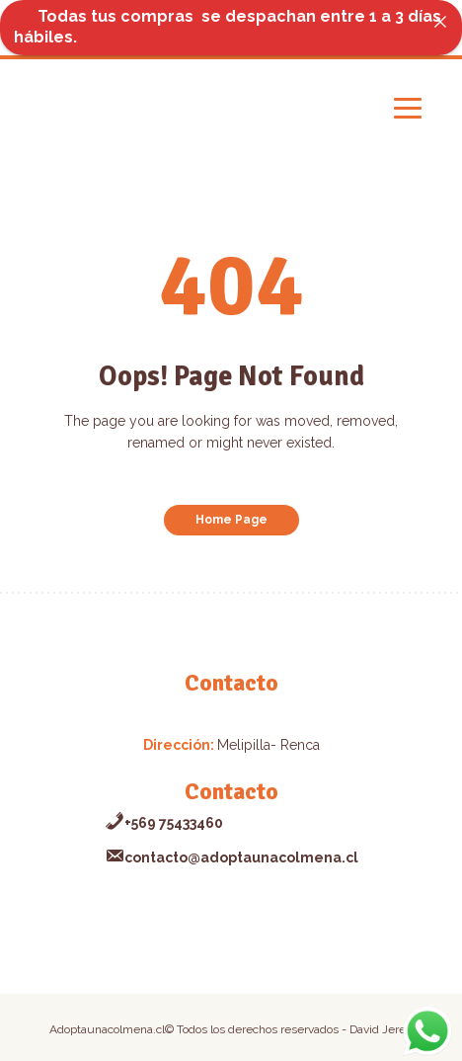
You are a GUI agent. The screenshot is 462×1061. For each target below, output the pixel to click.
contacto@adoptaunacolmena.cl (231, 857)
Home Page (231, 520)
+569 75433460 (164, 823)
